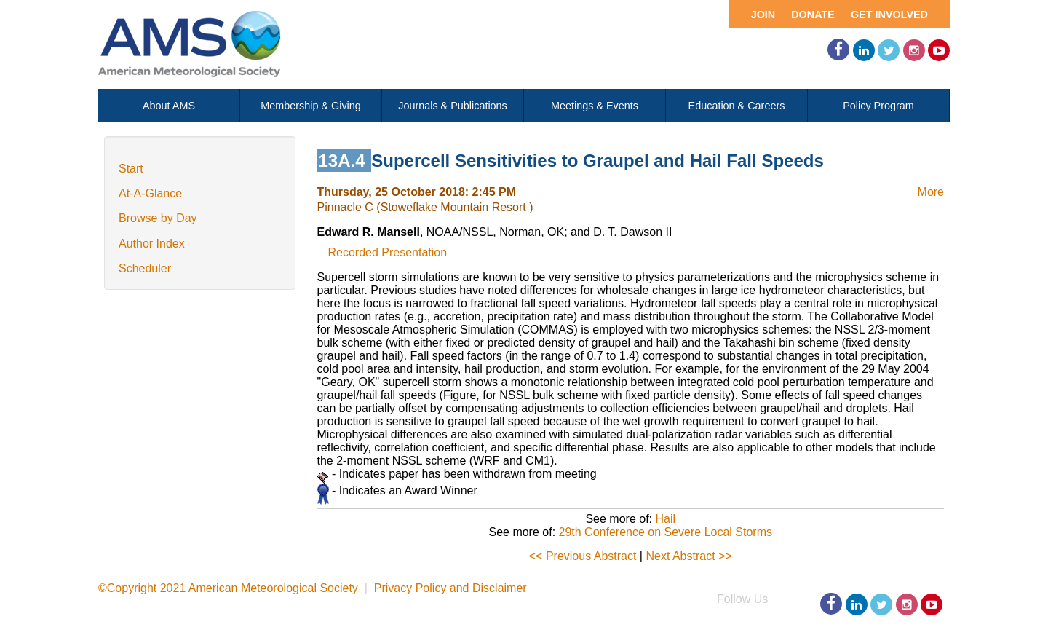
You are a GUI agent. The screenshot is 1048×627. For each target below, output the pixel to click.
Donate (813, 14)
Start (131, 168)
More (931, 192)
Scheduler (145, 268)
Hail (665, 519)
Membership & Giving (311, 105)
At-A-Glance (150, 193)
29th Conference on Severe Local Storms (666, 532)
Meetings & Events (594, 105)
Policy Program (878, 105)
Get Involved (889, 14)
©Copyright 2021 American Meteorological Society (228, 588)
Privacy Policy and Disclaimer (450, 588)
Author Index (152, 243)
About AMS (169, 105)
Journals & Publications (452, 105)
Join (763, 14)
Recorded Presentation (388, 252)
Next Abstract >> (688, 556)
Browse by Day (158, 218)
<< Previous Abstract (583, 556)
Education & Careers (736, 105)
